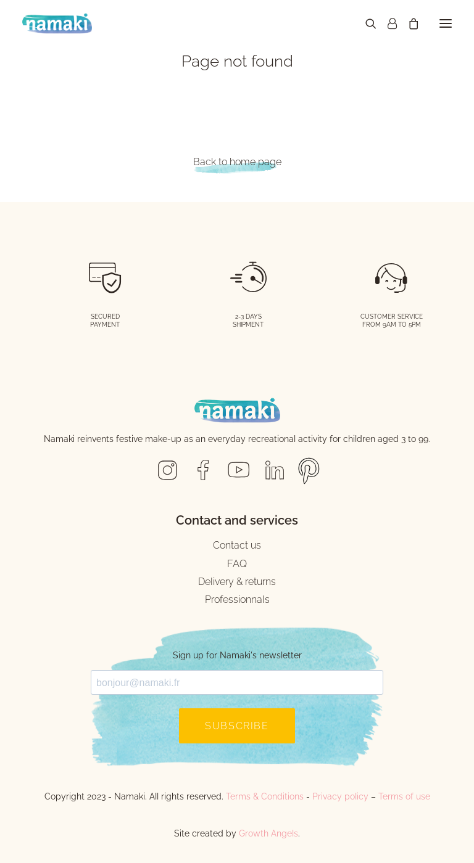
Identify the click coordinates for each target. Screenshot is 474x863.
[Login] (386, 23)
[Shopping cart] (408, 23)
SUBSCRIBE (236, 726)
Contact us (237, 545)
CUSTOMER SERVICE (391, 316)
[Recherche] (365, 23)
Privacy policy (340, 796)
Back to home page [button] (237, 162)
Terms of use (404, 796)
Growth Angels (268, 833)
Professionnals (237, 599)
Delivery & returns (237, 581)
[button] (445, 23)
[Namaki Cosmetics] (57, 23)
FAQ (237, 564)
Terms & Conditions (265, 796)
